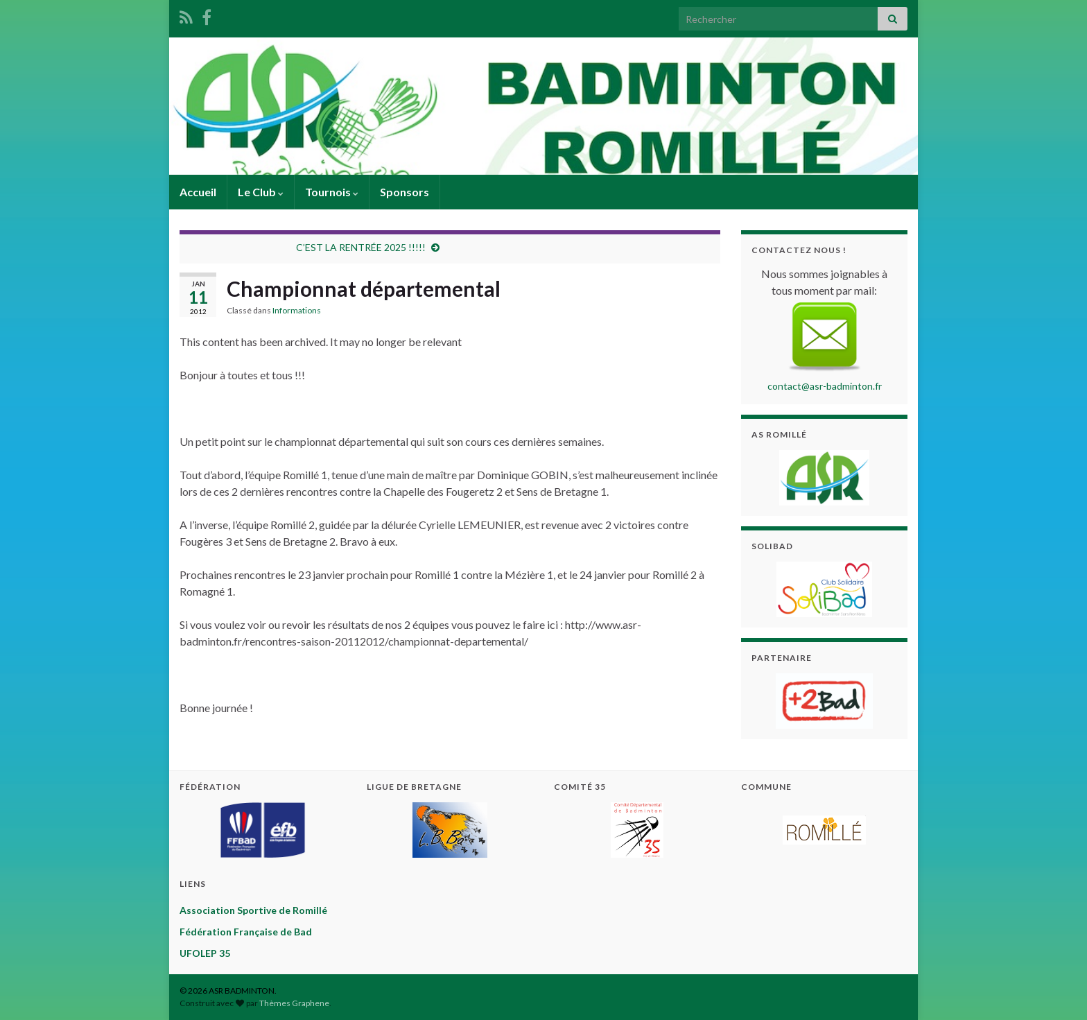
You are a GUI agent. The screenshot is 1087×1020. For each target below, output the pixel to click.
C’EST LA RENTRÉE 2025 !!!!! (361, 247)
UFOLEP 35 (205, 953)
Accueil (198, 191)
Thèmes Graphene (294, 1003)
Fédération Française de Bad (246, 931)
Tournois (331, 191)
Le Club (261, 191)
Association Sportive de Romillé (253, 910)
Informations (296, 310)
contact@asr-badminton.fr (824, 386)
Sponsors (404, 191)
